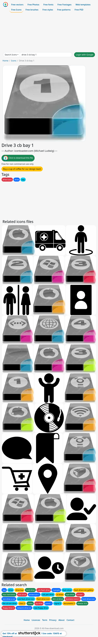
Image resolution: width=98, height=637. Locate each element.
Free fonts (48, 4)
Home (5, 60)
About (61, 620)
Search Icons (11, 54)
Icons (13, 60)
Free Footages (64, 4)
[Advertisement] (49, 32)
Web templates (83, 4)
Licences (36, 620)
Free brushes (32, 9)
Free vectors (17, 4)
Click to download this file (18, 158)
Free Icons (16, 9)
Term (44, 620)
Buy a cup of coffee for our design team (22, 169)
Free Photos (33, 4)
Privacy (52, 620)
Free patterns (64, 9)
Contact (70, 620)
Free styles (47, 9)
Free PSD (79, 9)
